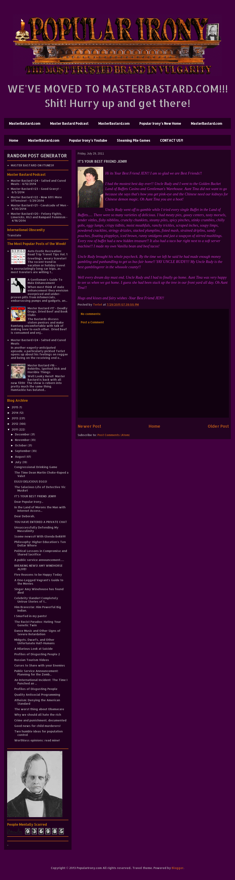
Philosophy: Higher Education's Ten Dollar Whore (40, 543)
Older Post (218, 426)
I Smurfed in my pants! (30, 616)
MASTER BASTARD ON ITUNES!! (32, 165)
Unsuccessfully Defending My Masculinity (36, 529)
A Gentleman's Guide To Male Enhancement (45, 281)
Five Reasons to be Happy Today (38, 574)
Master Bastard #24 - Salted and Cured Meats (38, 182)
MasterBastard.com (24, 123)
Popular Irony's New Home (160, 123)
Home (13, 140)
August (20, 456)
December (22, 434)
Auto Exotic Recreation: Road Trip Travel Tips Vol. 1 (47, 252)
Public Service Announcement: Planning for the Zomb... (36, 672)
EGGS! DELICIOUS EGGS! (30, 481)
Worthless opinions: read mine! (37, 740)
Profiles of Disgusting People (35, 689)
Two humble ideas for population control (38, 733)
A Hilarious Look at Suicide (33, 648)
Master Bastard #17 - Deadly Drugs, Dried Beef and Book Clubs (48, 311)
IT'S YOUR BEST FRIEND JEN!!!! (35, 496)
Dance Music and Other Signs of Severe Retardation (37, 632)
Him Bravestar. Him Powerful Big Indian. (37, 608)
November (22, 440)
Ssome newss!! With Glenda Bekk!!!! (40, 536)
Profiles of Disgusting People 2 (37, 654)
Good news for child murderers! (37, 726)
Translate (14, 235)
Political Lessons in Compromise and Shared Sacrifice (40, 552)
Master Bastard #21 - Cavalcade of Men (38, 205)
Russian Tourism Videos (31, 660)
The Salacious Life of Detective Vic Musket (40, 488)
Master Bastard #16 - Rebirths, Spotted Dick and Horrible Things (47, 369)
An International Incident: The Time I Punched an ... (40, 681)
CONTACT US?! (171, 140)
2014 (15, 412)
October (21, 445)
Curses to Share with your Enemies (39, 665)
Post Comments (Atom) (113, 435)
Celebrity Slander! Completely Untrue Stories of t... (36, 599)
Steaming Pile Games (133, 140)
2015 (15, 407)
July (18, 462)
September (23, 451)
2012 (15, 423)
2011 (15, 429)
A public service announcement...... (39, 560)
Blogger (178, 868)
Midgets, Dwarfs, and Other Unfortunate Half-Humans (34, 641)
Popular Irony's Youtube (88, 140)
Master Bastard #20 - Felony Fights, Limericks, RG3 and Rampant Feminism (38, 215)
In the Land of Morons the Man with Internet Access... (40, 508)
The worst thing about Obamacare (39, 709)
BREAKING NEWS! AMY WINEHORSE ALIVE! (38, 567)
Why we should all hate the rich (37, 714)
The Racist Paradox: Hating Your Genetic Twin (37, 623)
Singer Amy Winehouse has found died (39, 590)
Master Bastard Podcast (69, 123)
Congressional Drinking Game (35, 467)
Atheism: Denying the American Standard (37, 701)
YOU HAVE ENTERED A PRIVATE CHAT (40, 522)
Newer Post (89, 426)
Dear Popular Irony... (28, 501)
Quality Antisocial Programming (37, 694)
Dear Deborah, (24, 516)
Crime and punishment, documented (40, 720)
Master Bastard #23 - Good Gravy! (35, 188)
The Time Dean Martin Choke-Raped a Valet (41, 474)
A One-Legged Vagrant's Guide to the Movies (38, 581)
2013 (15, 418)
